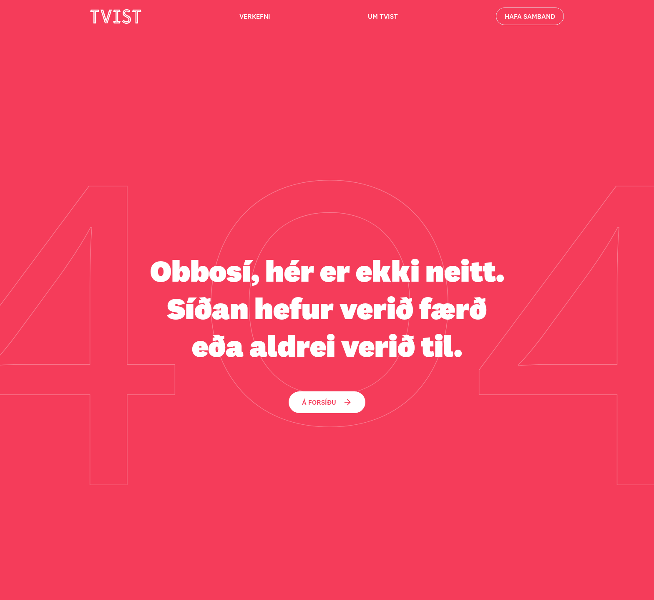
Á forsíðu (327, 402)
